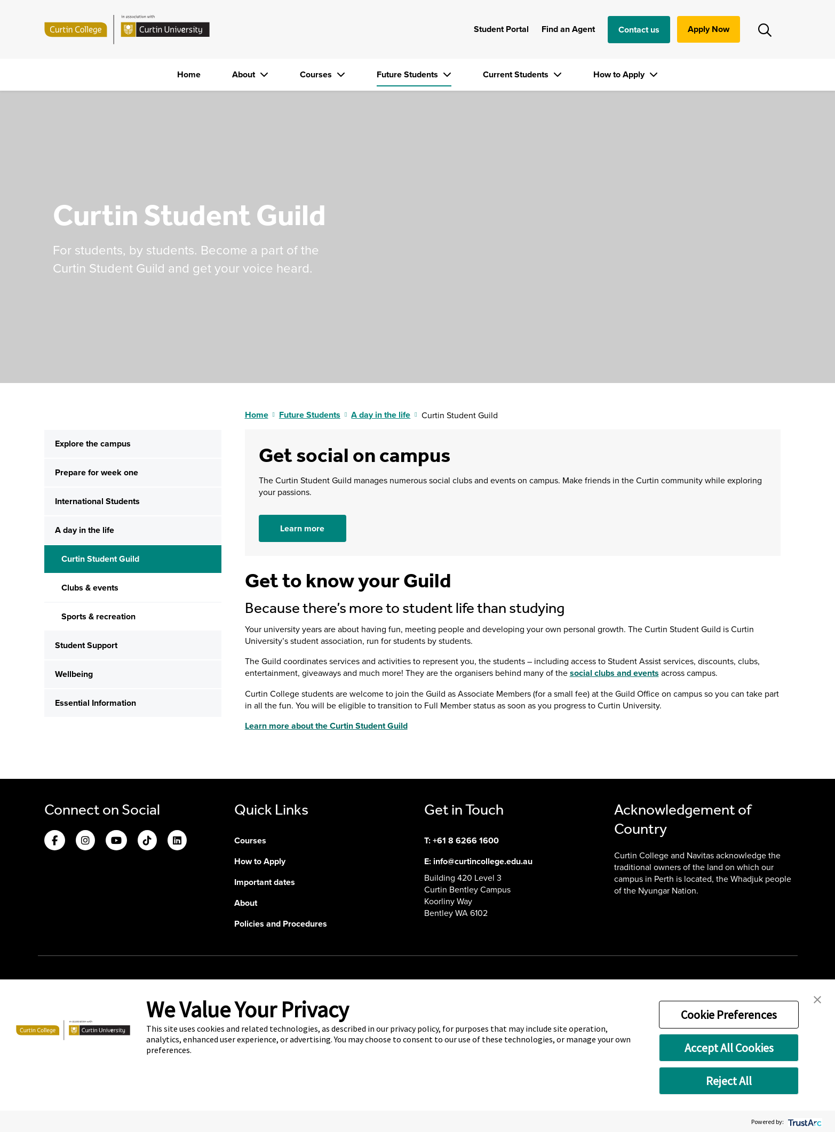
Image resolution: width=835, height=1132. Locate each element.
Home (189, 74)
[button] (817, 998)
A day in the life (84, 530)
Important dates (264, 882)
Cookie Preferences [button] (729, 1014)
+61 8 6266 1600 (466, 840)
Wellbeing (74, 674)
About (244, 74)
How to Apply (620, 74)
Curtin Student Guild (100, 559)
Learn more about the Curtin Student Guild (326, 726)
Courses (317, 74)
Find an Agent (568, 29)
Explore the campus (93, 443)
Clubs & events (89, 587)
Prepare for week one (96, 472)
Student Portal (501, 29)
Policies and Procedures (280, 924)
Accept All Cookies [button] (729, 1047)
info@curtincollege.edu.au (482, 861)
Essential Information (95, 703)
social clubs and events (614, 673)
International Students (97, 501)
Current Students (517, 74)
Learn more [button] (302, 528)
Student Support (86, 645)
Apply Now (708, 29)
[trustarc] (804, 1121)
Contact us (638, 29)
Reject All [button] (729, 1080)
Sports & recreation (98, 616)
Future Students (408, 74)
